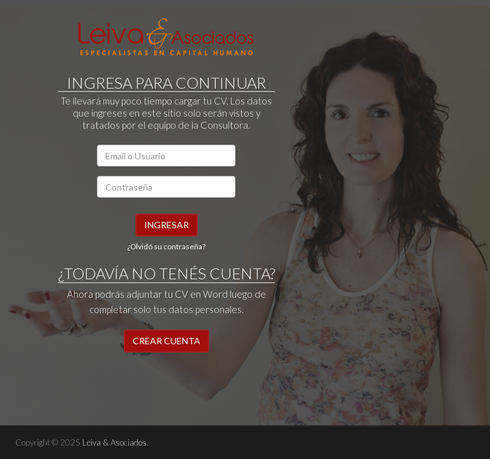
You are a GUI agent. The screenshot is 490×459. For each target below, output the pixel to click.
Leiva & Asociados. (115, 442)
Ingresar (166, 224)
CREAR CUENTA (166, 340)
